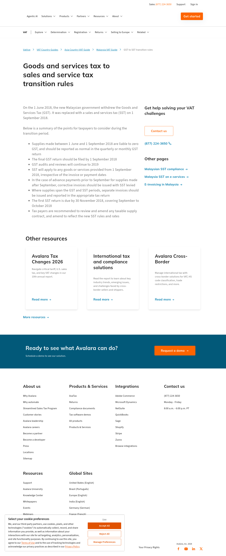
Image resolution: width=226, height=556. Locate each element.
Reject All (104, 534)
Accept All (104, 525)
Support (181, 4)
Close (104, 519)
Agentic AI (32, 16)
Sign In (194, 4)
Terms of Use (28, 543)
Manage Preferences (104, 542)
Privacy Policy (72, 546)
